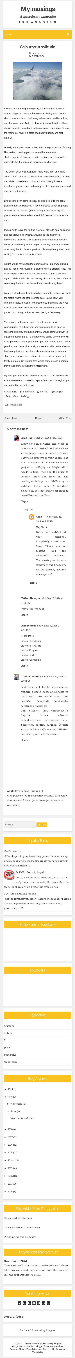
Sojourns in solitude (37, 46)
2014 (10, 1160)
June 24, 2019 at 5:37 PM (48, 437)
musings (9, 1025)
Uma (39, 516)
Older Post (65, 418)
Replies (28, 509)
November (16, 1103)
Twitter (42, 391)
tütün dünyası (29, 650)
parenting (10, 1054)
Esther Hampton (31, 598)
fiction (8, 1033)
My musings (37, 9)
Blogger (50, 1330)
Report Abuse (13, 1316)
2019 (10, 1096)
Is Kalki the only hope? (30, 872)
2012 (10, 1175)
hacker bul (27, 655)
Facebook (27, 391)
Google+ (58, 391)
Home (38, 418)
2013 (10, 1168)
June (13, 1111)
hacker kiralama (31, 640)
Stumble (12, 396)
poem (7, 1047)
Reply (24, 501)
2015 (10, 1152)
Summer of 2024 (15, 1261)
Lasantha (57, 1346)
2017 (10, 1137)
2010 (10, 1191)
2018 (10, 1129)
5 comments (38, 56)
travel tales (11, 1061)
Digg (25, 396)
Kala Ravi (27, 437)
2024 (10, 1089)
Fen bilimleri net (34, 710)
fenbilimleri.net (30, 687)
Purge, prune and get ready (20, 1236)
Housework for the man (18, 1218)
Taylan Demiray (31, 676)
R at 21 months (12, 851)
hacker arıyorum (31, 645)
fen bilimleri (60, 729)
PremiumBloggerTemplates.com (26, 1349)
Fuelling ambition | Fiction (20, 893)
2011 (10, 1183)
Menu (37, 34)
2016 (10, 1144)
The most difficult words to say (22, 1227)
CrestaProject (28, 1346)
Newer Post (10, 418)
